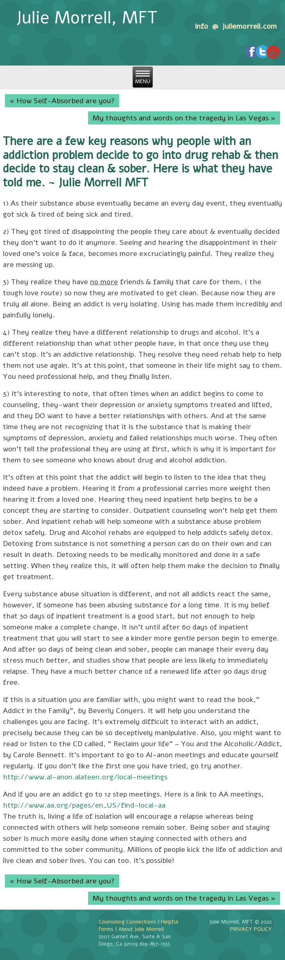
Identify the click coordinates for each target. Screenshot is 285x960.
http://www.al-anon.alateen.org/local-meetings (85, 777)
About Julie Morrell (141, 929)
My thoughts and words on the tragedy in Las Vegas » (184, 118)
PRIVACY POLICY (251, 929)
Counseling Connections (127, 922)
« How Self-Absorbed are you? (62, 101)
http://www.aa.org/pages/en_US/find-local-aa (84, 805)
